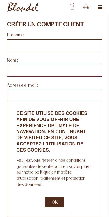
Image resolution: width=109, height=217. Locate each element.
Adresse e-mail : (22, 85)
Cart (86, 7)
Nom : (12, 60)
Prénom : (15, 34)
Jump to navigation (100, 7)
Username (72, 7)
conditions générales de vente (51, 163)
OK (55, 202)
